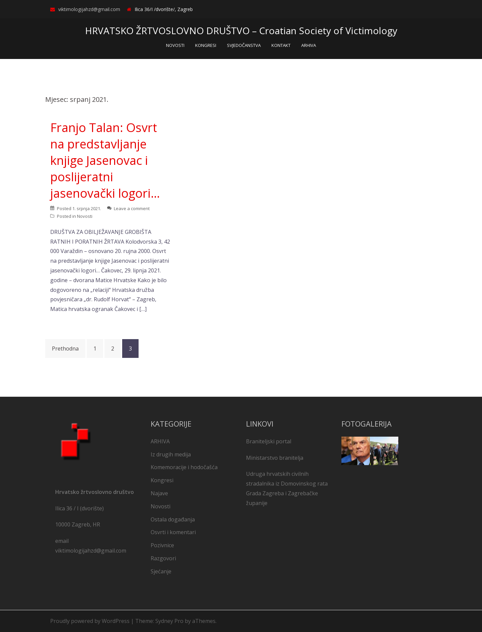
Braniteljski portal (268, 441)
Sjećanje (161, 571)
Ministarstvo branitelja (274, 457)
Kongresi (162, 480)
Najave (159, 493)
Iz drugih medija (171, 454)
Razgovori (163, 558)
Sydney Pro (169, 621)
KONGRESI (205, 45)
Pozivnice (162, 545)
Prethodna (65, 348)
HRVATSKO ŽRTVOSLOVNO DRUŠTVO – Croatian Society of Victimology (241, 30)
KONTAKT (281, 45)
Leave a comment (132, 208)
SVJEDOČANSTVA (244, 45)
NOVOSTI (175, 45)
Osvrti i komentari (173, 532)
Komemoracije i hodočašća (184, 467)
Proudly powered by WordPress (90, 621)
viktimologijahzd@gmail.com (89, 9)
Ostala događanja (173, 519)
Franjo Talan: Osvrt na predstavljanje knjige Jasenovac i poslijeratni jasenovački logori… (105, 160)
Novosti (84, 216)
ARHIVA (308, 45)
